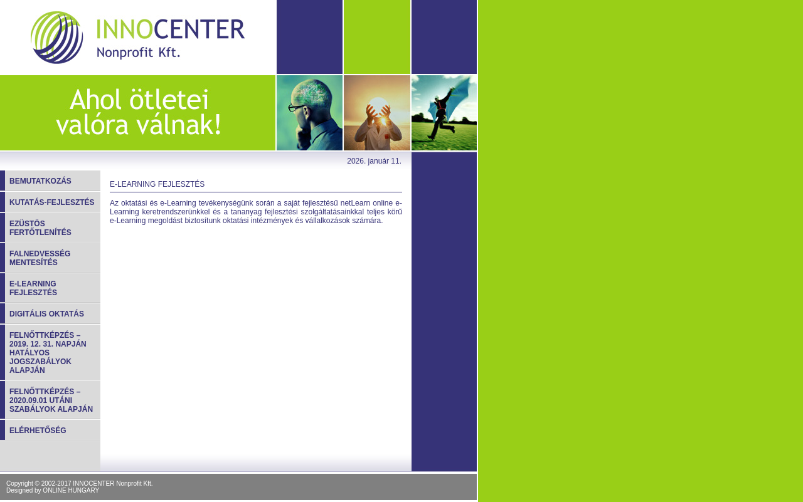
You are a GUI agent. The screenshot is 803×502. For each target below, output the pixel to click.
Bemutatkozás (40, 181)
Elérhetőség (37, 430)
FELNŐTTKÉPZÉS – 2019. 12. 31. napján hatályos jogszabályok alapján (48, 353)
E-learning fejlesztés (33, 288)
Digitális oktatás (46, 314)
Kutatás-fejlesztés (52, 202)
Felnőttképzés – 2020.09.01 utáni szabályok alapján (51, 400)
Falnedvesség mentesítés (39, 258)
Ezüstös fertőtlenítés (40, 228)
